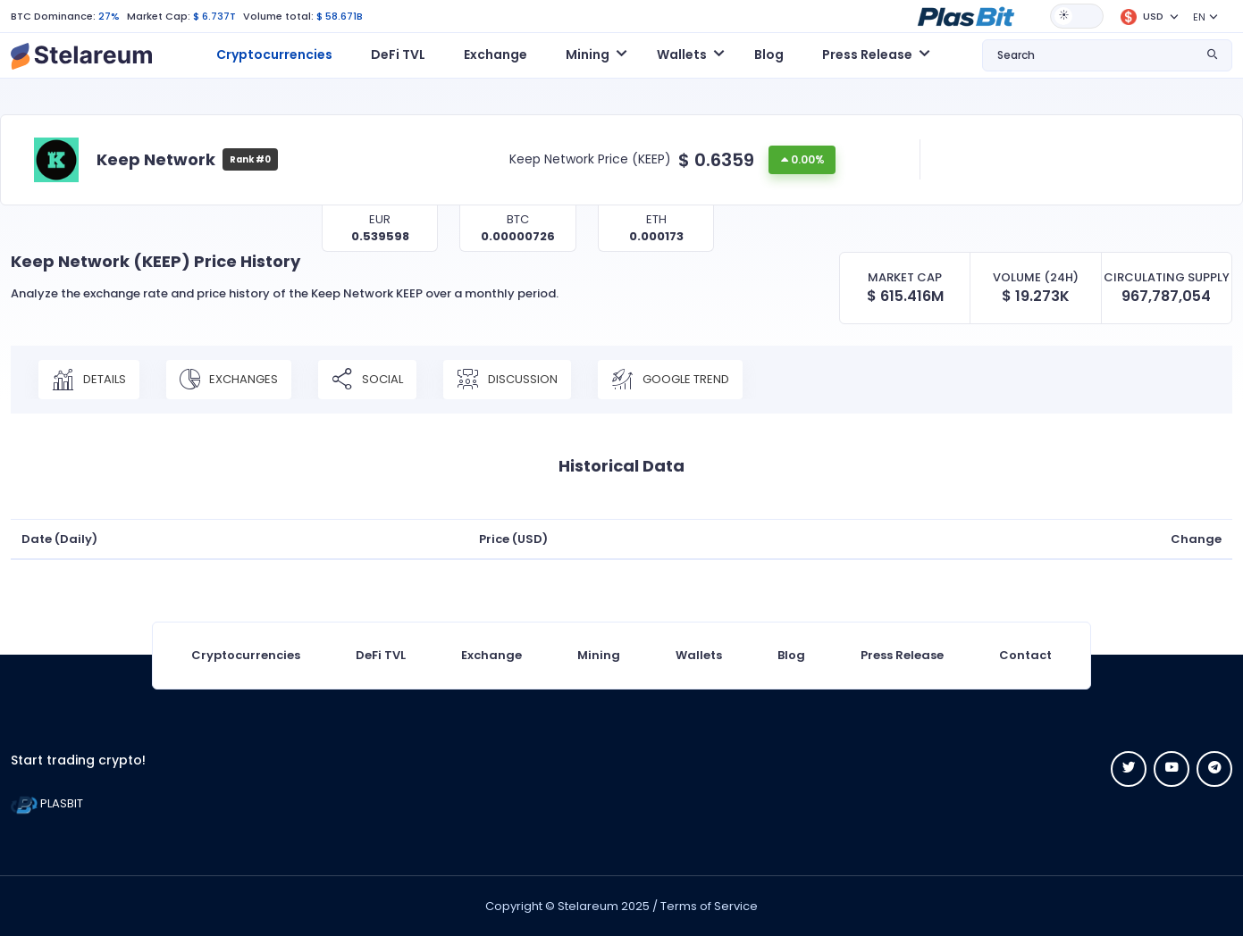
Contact (1025, 655)
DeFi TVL (398, 54)
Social (367, 379)
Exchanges (229, 379)
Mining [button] (587, 54)
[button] (966, 15)
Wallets (699, 655)
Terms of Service (709, 906)
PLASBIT (47, 803)
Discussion (507, 379)
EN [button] (1199, 17)
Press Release (902, 655)
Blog (769, 54)
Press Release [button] (867, 54)
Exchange (495, 54)
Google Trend (670, 379)
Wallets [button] (682, 54)
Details (89, 379)
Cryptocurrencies (274, 54)
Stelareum (588, 906)
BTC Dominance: (53, 16)
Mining (598, 655)
